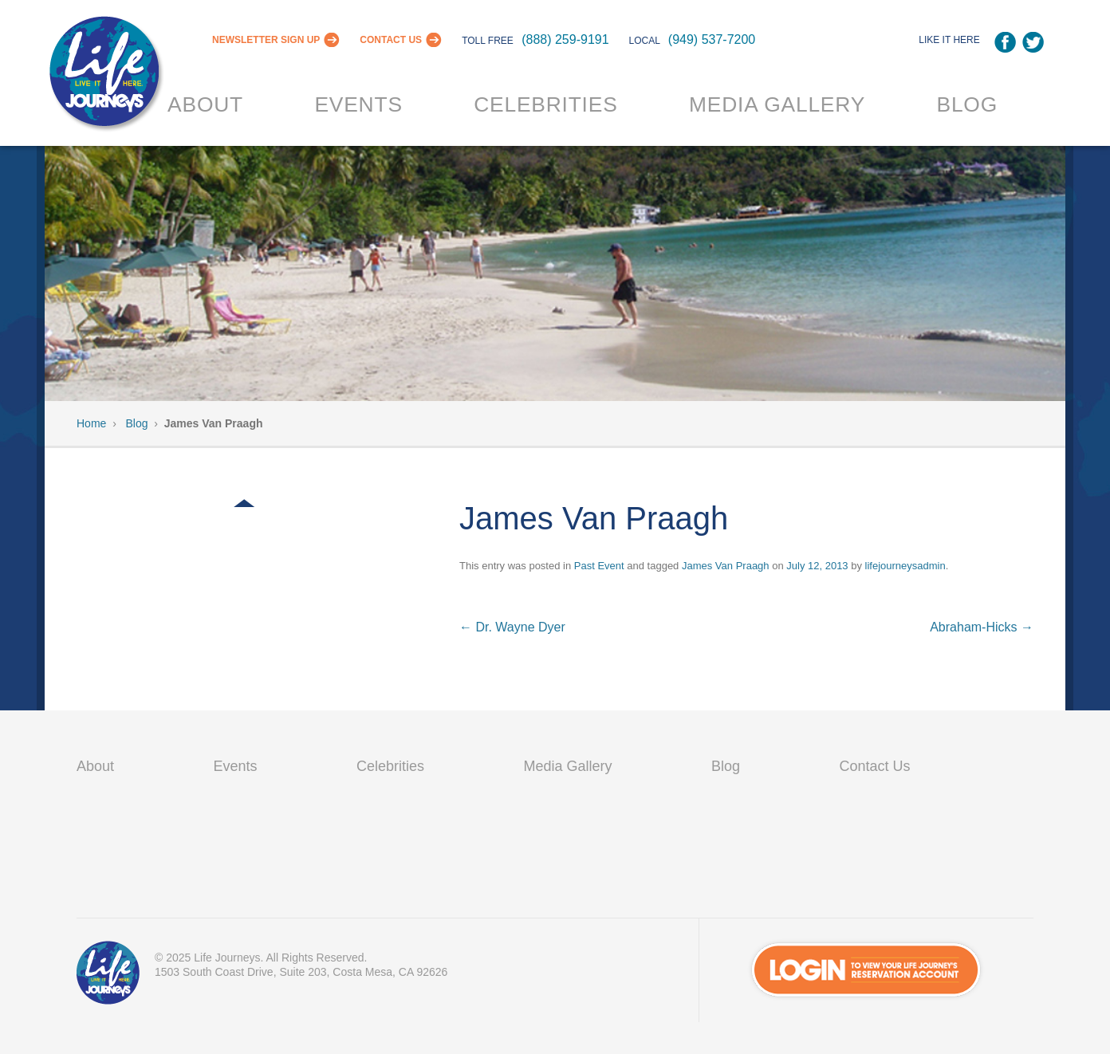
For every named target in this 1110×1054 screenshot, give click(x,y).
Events (358, 104)
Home (91, 423)
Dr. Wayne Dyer (512, 627)
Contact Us (391, 39)
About (205, 104)
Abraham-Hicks (981, 627)
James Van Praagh (726, 566)
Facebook (1005, 42)
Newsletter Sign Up (266, 39)
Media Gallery (777, 104)
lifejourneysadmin (905, 566)
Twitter (1033, 42)
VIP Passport (108, 977)
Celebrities (545, 104)
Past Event (599, 566)
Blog (967, 104)
